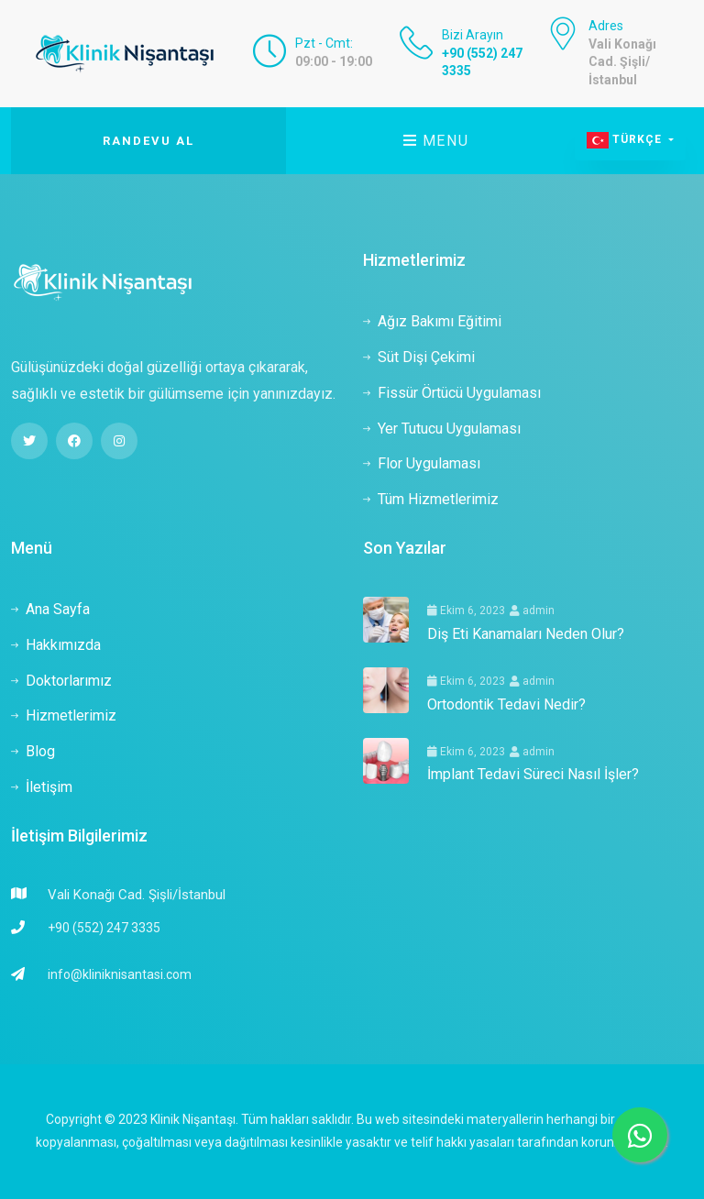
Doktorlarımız (61, 680)
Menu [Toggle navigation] (436, 140)
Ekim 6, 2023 (466, 610)
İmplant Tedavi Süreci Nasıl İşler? (533, 774)
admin (532, 610)
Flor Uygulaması (421, 463)
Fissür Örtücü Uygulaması (452, 393)
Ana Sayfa (50, 609)
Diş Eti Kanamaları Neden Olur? (525, 634)
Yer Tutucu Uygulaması (442, 428)
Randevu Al (148, 141)
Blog (33, 751)
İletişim (41, 787)
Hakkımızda (56, 645)
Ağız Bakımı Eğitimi (432, 321)
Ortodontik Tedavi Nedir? (506, 704)
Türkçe (626, 140)
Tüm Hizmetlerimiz (431, 499)
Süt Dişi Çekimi (419, 357)
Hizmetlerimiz (63, 715)
